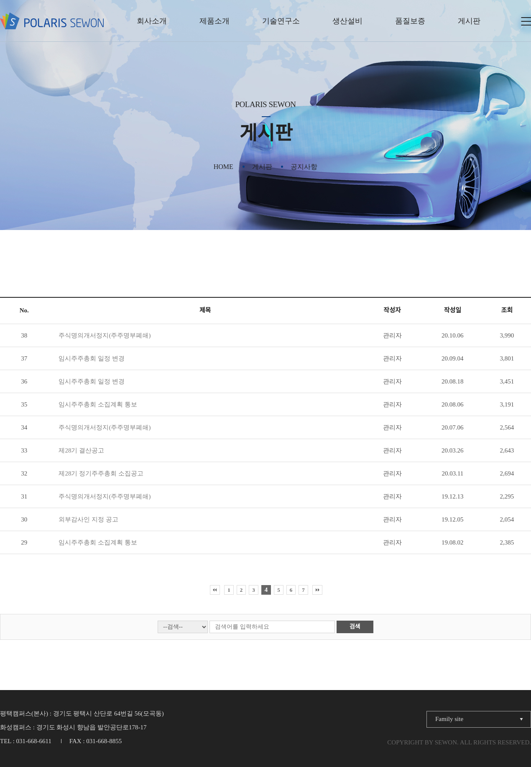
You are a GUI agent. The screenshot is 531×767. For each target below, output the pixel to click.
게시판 (469, 21)
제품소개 (214, 21)
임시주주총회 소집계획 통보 (98, 404)
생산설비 (347, 21)
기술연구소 (281, 21)
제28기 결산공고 (81, 450)
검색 (355, 627)
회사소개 (152, 21)
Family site (449, 719)
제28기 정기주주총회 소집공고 (101, 473)
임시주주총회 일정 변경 (92, 358)
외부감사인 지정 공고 (88, 519)
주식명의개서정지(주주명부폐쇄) (105, 335)
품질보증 (410, 21)
